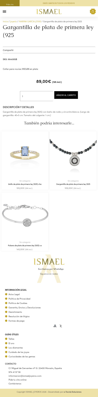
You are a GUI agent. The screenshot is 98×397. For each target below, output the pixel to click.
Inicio (5, 21)
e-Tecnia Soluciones (72, 391)
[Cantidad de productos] (36, 96)
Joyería (13, 21)
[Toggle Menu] (4, 12)
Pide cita (9, 4)
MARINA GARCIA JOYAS (30, 21)
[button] (10, 11)
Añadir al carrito (66, 95)
